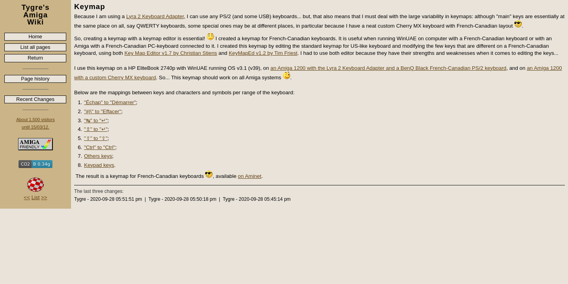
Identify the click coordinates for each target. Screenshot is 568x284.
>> (44, 197)
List (36, 197)
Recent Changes (35, 99)
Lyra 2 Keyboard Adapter (155, 16)
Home (35, 36)
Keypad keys (99, 165)
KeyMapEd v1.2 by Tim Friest (263, 53)
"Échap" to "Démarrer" (110, 102)
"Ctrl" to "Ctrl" (99, 147)
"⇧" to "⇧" (95, 138)
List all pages (35, 47)
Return (35, 58)
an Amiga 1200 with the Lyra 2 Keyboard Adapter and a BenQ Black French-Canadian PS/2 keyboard (388, 68)
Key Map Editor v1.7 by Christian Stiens (170, 53)
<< (27, 197)
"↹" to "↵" (95, 120)
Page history (35, 79)
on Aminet (249, 176)
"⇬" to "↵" (95, 129)
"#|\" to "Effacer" (102, 111)
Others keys (98, 156)
